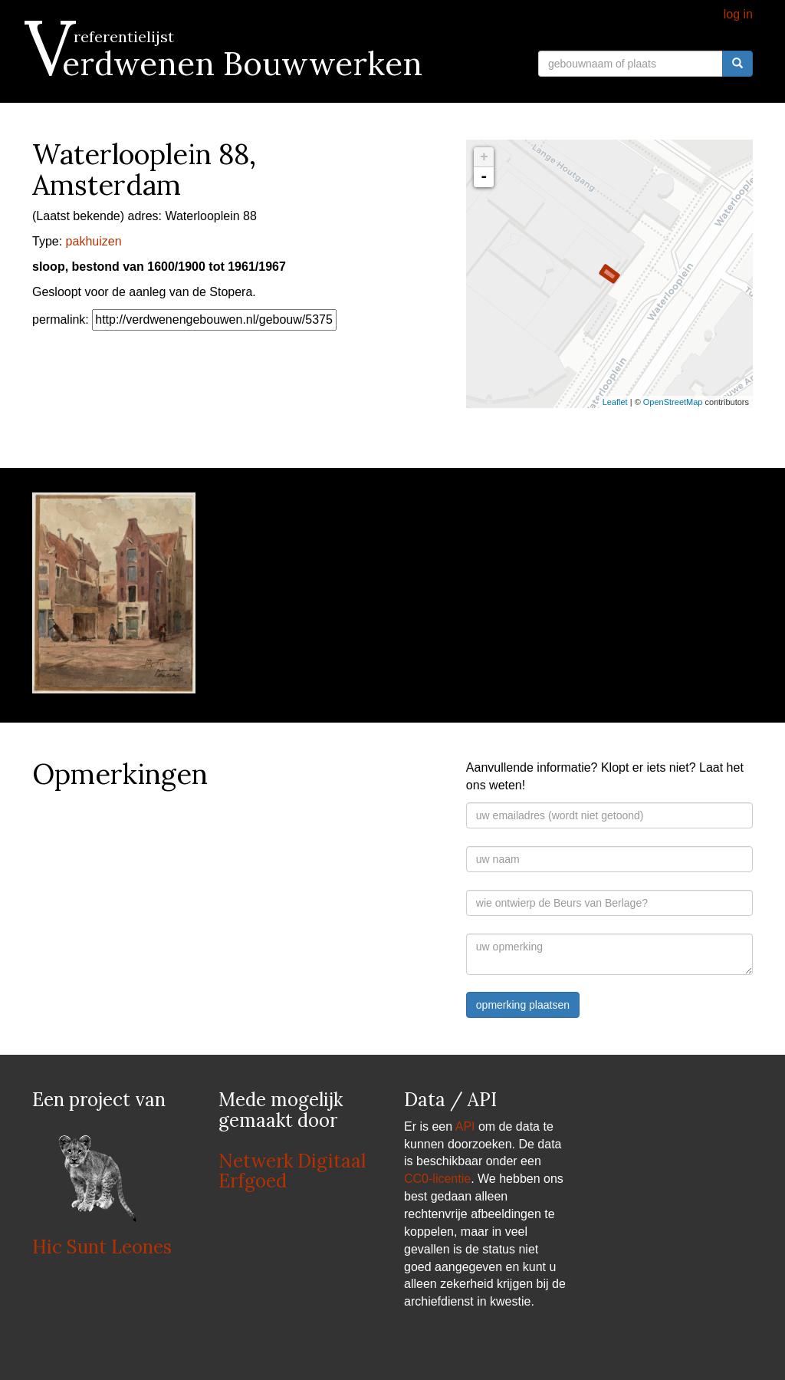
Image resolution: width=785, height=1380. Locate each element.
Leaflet (615, 402)
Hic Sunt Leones (102, 1247)
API (465, 1126)
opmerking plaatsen (523, 1005)
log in (738, 14)
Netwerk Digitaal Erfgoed (292, 1171)
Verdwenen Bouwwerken (227, 63)
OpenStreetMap (673, 402)
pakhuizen (94, 241)
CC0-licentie (437, 1178)
